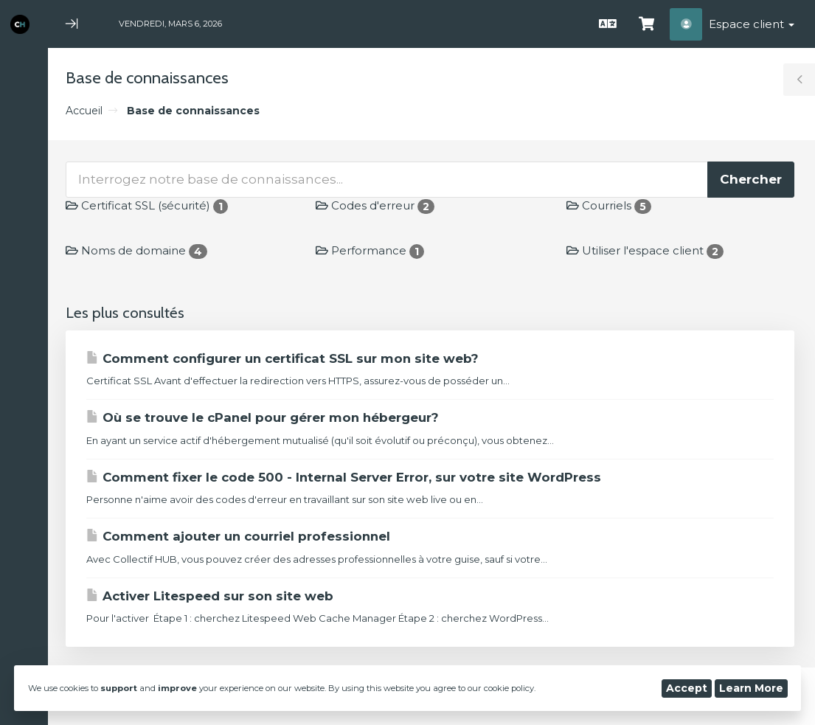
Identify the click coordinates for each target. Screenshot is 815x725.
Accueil (84, 110)
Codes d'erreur (375, 205)
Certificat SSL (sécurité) (147, 205)
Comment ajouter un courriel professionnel (238, 536)
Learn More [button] (751, 688)
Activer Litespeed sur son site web (209, 596)
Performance (370, 250)
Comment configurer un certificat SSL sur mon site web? (282, 358)
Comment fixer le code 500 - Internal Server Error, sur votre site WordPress (343, 477)
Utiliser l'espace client (645, 250)
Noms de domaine (136, 250)
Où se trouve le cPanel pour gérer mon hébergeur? (262, 417)
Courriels (608, 205)
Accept (686, 688)
